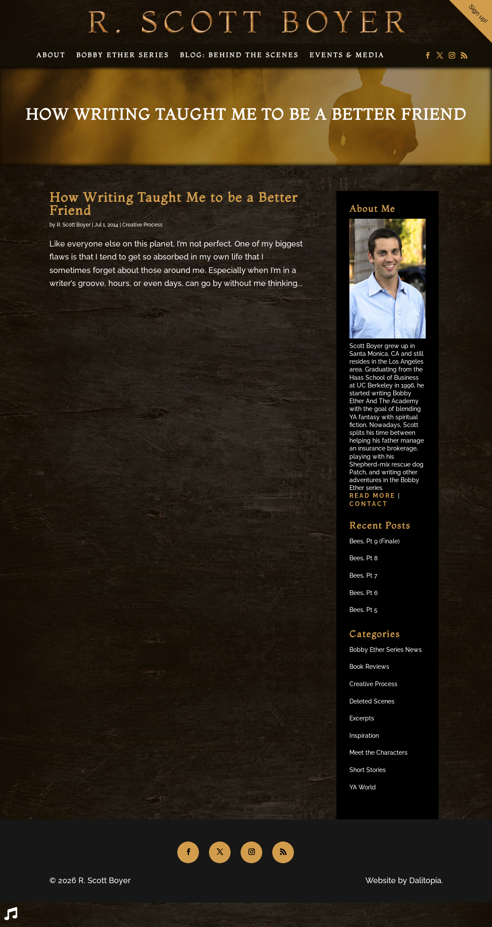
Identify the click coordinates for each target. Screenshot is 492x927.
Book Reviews (369, 666)
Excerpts (361, 718)
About (50, 55)
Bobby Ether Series (122, 55)
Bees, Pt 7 (363, 575)
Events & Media (347, 55)
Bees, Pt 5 (363, 609)
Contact (368, 503)
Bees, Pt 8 (363, 558)
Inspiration (364, 735)
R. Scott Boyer (74, 225)
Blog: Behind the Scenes (239, 55)
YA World (362, 787)
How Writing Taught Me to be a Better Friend (173, 203)
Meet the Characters (378, 752)
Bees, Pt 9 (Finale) (374, 541)
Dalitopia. (426, 880)
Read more (373, 495)
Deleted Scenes (371, 701)
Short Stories (367, 769)
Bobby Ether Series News (385, 649)
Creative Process (142, 225)
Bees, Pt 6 (363, 592)
